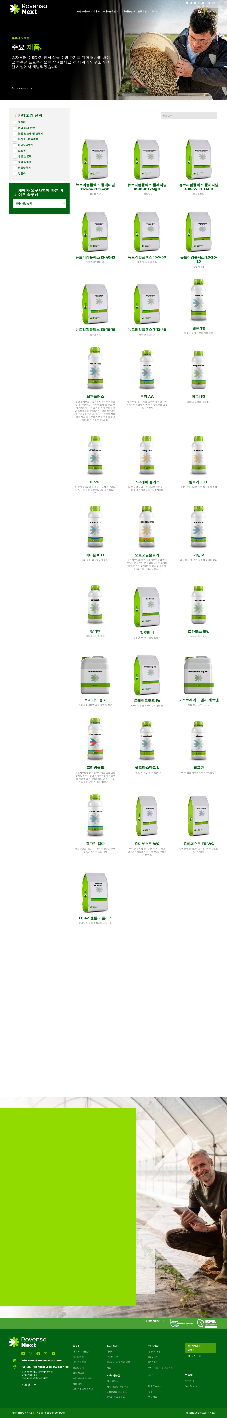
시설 (109, 1367)
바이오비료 (78, 1356)
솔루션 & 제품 (20, 38)
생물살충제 (78, 1367)
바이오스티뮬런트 (81, 1351)
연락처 (189, 1375)
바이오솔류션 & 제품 (83, 1389)
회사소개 (111, 1351)
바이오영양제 (79, 1362)
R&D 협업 (153, 1362)
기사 (150, 1380)
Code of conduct (55, 1413)
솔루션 (76, 1345)
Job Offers (191, 1386)
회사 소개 (112, 1345)
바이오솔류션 (155, 1386)
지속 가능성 (113, 1375)
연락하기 (189, 1380)
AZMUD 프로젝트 (116, 1397)
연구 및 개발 (154, 1351)
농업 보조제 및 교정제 (84, 1378)
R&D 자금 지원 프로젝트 (160, 1367)
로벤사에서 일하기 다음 (118, 1362)
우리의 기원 (112, 1356)
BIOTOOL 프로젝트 (117, 1391)
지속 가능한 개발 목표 (118, 1386)
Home (19, 88)
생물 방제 (77, 1383)
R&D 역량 (153, 1356)
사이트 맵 (39, 1413)
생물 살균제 (78, 1373)
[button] (199, 11)
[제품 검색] (189, 115)
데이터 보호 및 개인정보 (22, 1413)
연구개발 (153, 1345)
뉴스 (150, 1375)
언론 (150, 1391)
